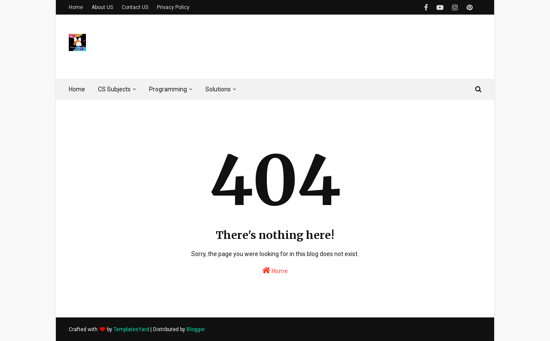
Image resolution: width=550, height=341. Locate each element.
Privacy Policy (173, 7)
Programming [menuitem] (168, 89)
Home (76, 7)
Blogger (195, 329)
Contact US (135, 7)
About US (102, 7)
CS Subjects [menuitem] (114, 89)
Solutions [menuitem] (218, 89)
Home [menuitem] (77, 89)
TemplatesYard (131, 329)
